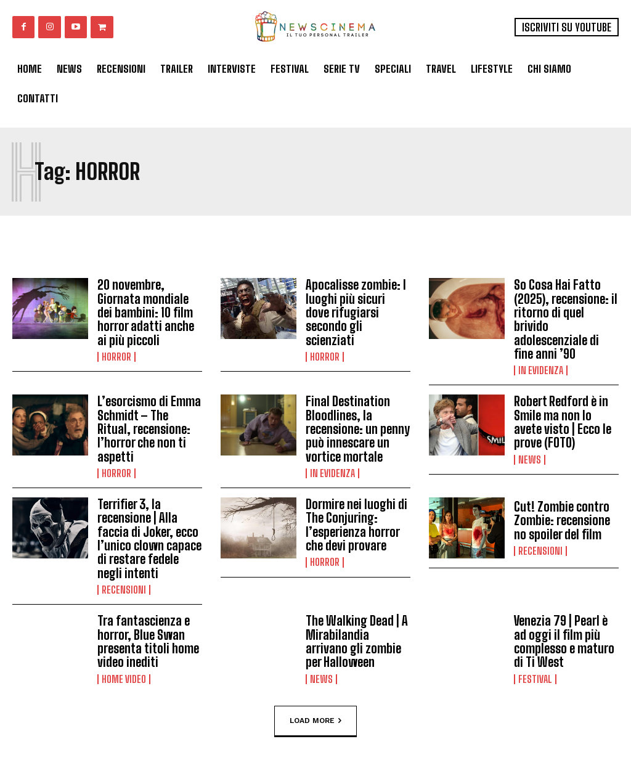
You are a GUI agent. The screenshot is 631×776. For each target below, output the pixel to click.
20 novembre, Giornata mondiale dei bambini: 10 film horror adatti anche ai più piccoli (145, 311)
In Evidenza (540, 369)
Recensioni (124, 586)
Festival (535, 674)
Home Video (124, 674)
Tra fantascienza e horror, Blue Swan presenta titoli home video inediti (148, 637)
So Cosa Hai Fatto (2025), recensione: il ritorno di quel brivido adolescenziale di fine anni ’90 (565, 318)
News (529, 457)
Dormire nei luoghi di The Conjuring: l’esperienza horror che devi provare (356, 522)
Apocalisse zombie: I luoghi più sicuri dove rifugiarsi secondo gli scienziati (355, 311)
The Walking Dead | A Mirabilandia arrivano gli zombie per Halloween (356, 637)
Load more (315, 716)
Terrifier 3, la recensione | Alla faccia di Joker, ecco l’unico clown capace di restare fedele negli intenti (149, 535)
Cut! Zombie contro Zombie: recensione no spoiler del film (561, 518)
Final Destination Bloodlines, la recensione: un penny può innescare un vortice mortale (358, 427)
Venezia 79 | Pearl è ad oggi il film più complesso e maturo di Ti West (564, 637)
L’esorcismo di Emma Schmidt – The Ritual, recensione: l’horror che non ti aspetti (149, 427)
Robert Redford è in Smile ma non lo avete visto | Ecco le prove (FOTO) (562, 420)
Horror (116, 356)
